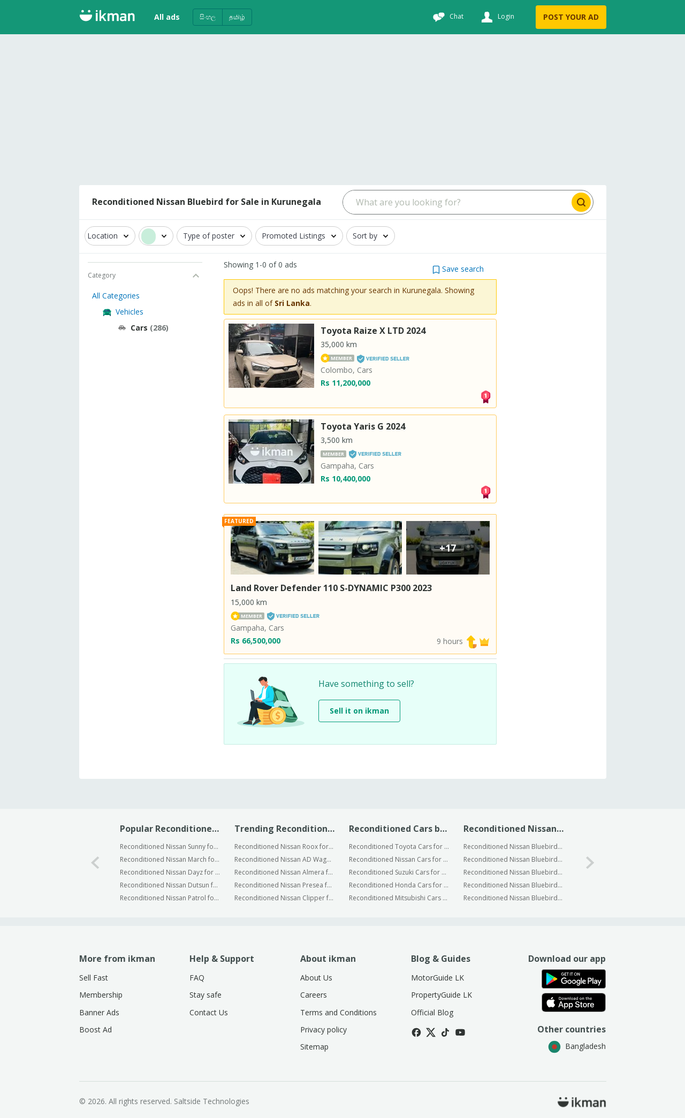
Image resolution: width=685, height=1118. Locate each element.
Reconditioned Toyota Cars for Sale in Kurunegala (399, 846)
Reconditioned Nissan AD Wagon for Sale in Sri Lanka (284, 859)
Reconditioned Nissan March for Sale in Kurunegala (170, 859)
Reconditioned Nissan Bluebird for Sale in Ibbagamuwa (513, 897)
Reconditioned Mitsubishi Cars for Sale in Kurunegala (399, 897)
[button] (458, 269)
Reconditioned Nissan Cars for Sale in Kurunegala (399, 859)
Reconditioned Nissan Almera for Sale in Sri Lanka (284, 872)
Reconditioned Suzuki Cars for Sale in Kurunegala (399, 872)
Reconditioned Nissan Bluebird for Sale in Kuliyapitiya (513, 859)
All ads (167, 17)
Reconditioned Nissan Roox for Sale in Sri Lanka (284, 846)
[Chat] (446, 17)
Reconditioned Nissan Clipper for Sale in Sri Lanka (284, 897)
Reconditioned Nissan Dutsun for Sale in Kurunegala (170, 885)
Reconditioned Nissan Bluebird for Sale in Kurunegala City (513, 846)
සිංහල (208, 16)
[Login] (496, 17)
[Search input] (456, 202)
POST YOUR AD (571, 17)
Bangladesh (577, 1046)
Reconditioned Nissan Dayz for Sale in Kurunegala (170, 872)
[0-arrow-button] (95, 863)
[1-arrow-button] (590, 863)
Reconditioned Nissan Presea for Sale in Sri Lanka (284, 885)
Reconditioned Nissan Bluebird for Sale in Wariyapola (513, 872)
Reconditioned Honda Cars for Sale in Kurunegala (399, 885)
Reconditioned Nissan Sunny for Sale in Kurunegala (170, 846)
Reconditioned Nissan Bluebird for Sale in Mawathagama (513, 885)
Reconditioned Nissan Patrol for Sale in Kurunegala (170, 897)
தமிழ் (237, 16)
